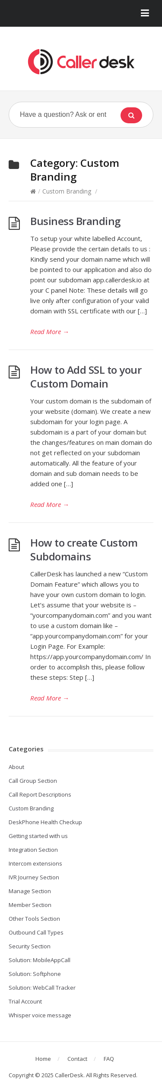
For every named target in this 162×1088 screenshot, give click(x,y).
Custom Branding (66, 191)
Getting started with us (38, 836)
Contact (77, 1059)
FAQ (109, 1059)
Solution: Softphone (35, 974)
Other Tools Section (34, 918)
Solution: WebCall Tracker (42, 987)
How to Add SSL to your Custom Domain (85, 377)
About (16, 767)
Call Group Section (33, 781)
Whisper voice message (40, 1015)
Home (43, 1059)
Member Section (30, 905)
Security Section (30, 946)
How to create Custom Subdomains (83, 549)
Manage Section (30, 891)
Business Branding (75, 221)
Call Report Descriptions (40, 794)
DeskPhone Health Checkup (45, 822)
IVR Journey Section (34, 877)
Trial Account (25, 1001)
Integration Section (33, 850)
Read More (49, 331)
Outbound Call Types (36, 932)
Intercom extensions (35, 863)
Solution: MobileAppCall (39, 960)
